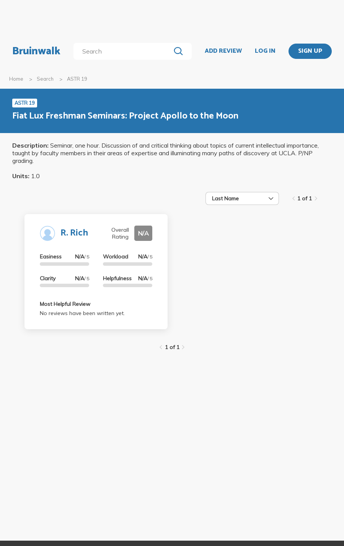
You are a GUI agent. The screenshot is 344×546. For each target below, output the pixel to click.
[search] (123, 51)
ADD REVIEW (223, 51)
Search (45, 79)
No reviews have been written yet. (82, 313)
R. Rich (74, 233)
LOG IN (265, 51)
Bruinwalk (36, 51)
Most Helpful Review (65, 304)
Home (16, 79)
